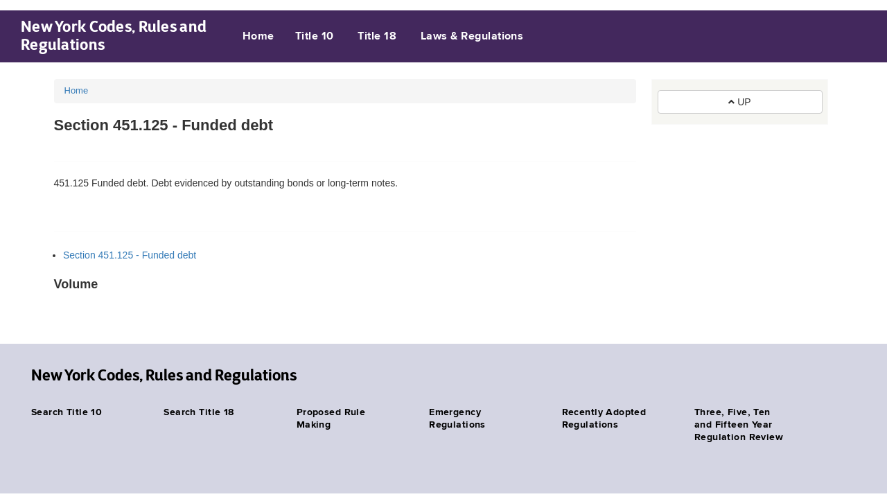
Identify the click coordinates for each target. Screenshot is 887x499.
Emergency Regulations (457, 419)
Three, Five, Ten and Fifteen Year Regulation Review (738, 425)
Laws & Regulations (472, 36)
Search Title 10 (66, 412)
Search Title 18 (199, 412)
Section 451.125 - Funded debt (129, 255)
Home (258, 36)
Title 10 (314, 36)
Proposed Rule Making (331, 419)
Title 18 (377, 36)
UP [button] (739, 101)
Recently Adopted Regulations (604, 419)
